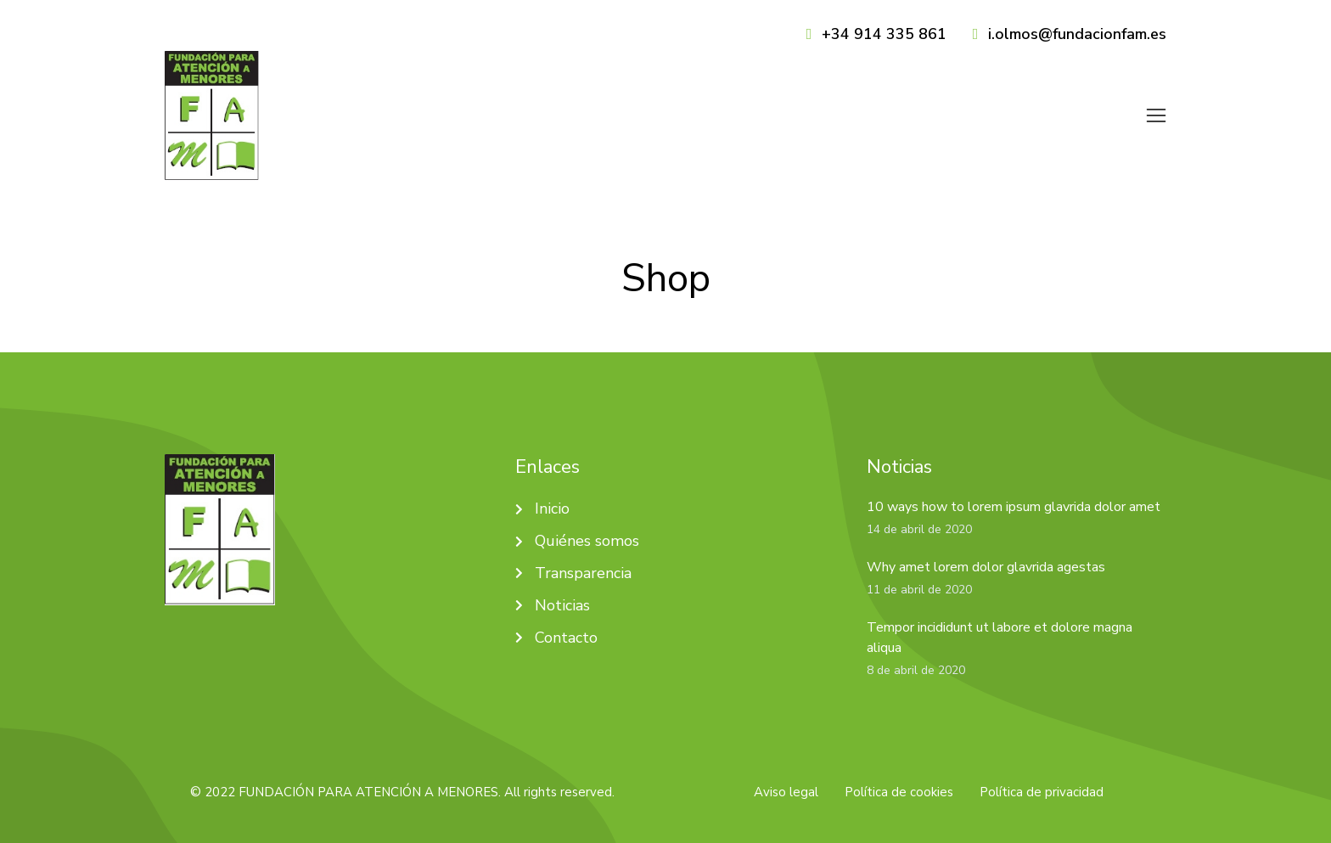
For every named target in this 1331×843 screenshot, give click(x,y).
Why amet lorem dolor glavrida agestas (986, 554)
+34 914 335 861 (884, 34)
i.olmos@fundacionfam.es (1077, 34)
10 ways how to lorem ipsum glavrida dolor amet (1013, 494)
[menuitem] (727, 109)
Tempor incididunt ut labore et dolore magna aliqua (999, 623)
